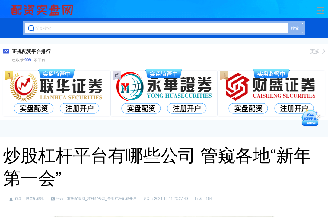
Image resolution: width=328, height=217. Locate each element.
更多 (317, 51)
